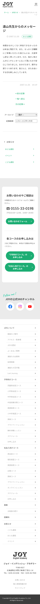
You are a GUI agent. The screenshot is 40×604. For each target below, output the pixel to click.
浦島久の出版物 (14, 356)
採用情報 (11, 362)
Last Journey (13, 373)
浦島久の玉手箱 (14, 367)
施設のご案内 (13, 334)
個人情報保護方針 (20, 584)
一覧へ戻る (20, 98)
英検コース (12, 419)
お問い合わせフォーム (17, 221)
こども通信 (9, 162)
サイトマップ (20, 588)
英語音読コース (13, 408)
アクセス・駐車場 (14, 339)
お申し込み (12, 441)
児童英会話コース (14, 385)
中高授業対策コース (15, 402)
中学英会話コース (14, 396)
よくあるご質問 (14, 351)
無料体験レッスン (14, 430)
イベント (8, 155)
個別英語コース (13, 459)
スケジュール (13, 436)
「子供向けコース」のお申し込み (17, 256)
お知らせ (15, 12)
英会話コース (13, 454)
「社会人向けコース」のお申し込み (17, 267)
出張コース (12, 470)
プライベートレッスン (16, 424)
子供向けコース (10, 379)
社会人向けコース (11, 447)
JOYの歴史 (12, 345)
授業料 (6, 517)
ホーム (6, 12)
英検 (6, 505)
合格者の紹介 (13, 511)
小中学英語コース (14, 413)
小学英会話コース (14, 391)
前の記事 (20, 93)
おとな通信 (27, 36)
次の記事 (20, 104)
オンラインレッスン (15, 487)
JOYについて (9, 327)
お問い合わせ (20, 580)
